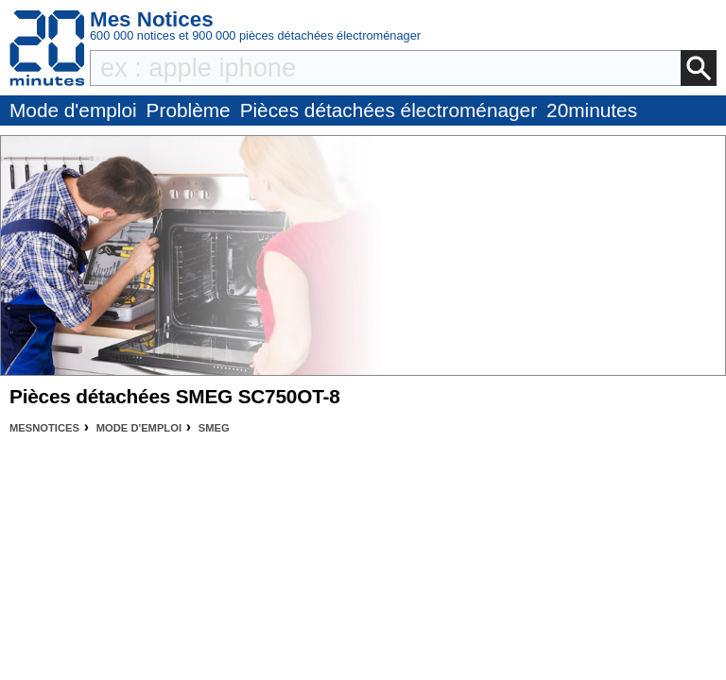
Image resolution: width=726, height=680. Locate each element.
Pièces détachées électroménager (388, 110)
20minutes (591, 110)
